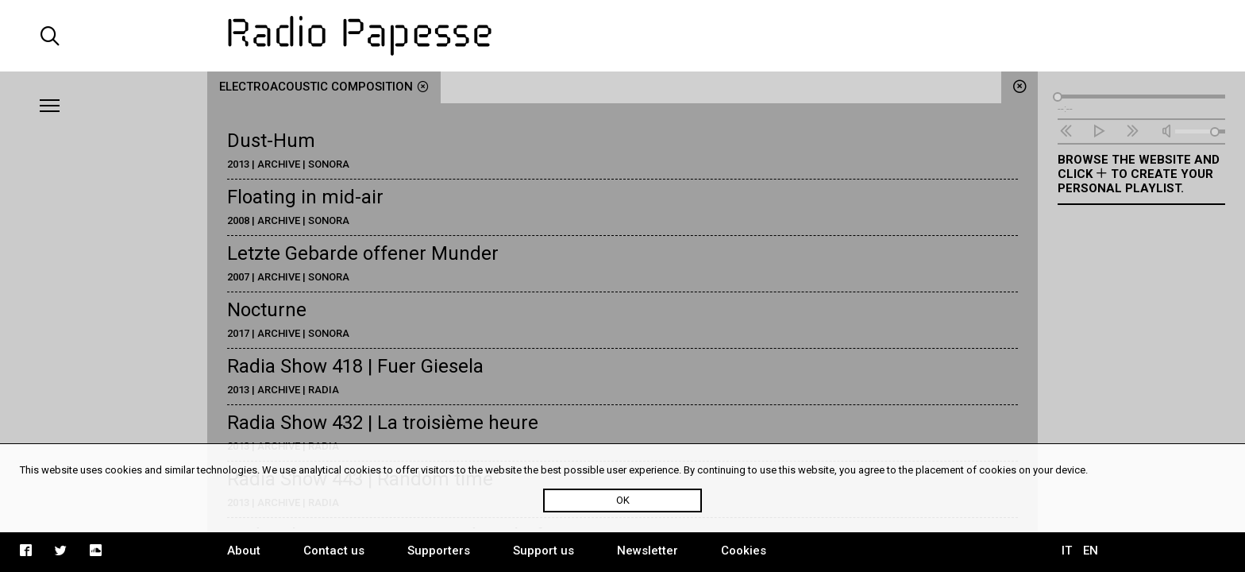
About (243, 550)
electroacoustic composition (324, 86)
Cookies (743, 550)
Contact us (333, 550)
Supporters (438, 550)
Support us (543, 550)
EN (1090, 550)
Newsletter (647, 550)
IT (1067, 550)
